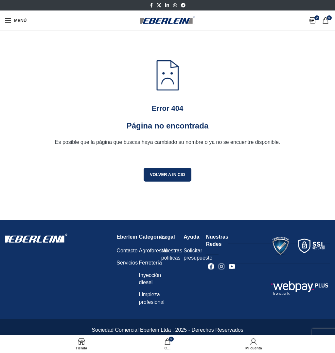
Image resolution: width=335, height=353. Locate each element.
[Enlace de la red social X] (159, 5)
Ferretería (150, 262)
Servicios (127, 262)
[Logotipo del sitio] (167, 20)
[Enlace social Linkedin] (167, 5)
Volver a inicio (167, 174)
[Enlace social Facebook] (151, 5)
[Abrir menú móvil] (16, 20)
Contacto (126, 250)
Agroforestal (153, 250)
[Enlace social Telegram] (183, 5)
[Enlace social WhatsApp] (175, 5)
